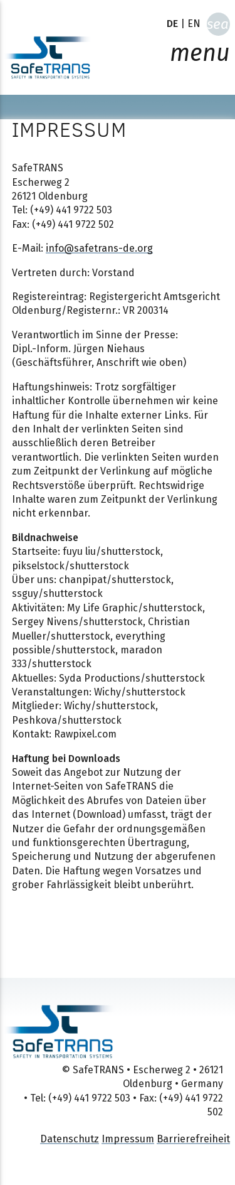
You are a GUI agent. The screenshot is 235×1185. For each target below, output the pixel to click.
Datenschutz (69, 1139)
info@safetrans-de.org (99, 248)
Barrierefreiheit (193, 1139)
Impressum (128, 1139)
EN (194, 23)
